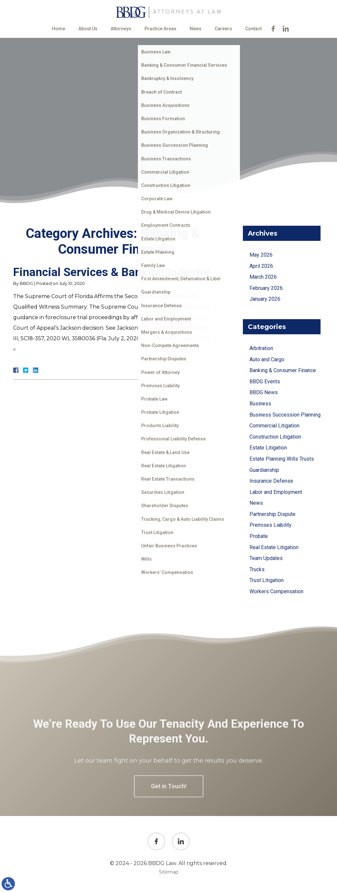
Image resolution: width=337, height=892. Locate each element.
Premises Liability (270, 525)
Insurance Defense (271, 481)
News (195, 28)
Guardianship (264, 470)
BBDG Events (264, 381)
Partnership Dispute (272, 514)
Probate (258, 536)
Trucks (257, 569)
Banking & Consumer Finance (282, 370)
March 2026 (263, 277)
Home (58, 28)
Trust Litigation (266, 580)
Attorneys (121, 28)
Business (260, 403)
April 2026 (261, 266)
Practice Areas (160, 28)
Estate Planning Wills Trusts (281, 459)
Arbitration (261, 348)
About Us (87, 28)
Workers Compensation (276, 591)
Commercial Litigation (274, 425)
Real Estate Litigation (273, 547)
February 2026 (266, 288)
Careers (223, 28)
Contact (253, 28)
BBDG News (263, 392)
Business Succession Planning (285, 415)
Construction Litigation (275, 437)
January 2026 (264, 299)
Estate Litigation (268, 448)
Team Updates (266, 558)
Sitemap (168, 872)
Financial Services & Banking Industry (111, 272)
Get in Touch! (168, 826)
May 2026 (260, 255)
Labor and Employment (275, 492)
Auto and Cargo (266, 359)
